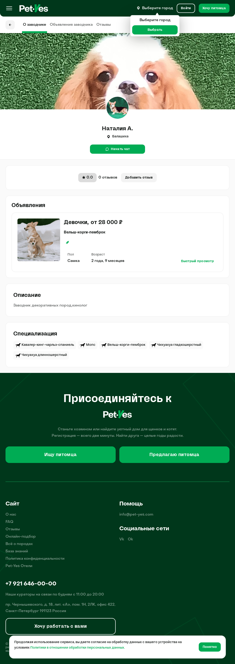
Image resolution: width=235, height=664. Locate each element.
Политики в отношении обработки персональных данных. (77, 647)
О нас (11, 514)
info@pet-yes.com (136, 514)
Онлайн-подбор (21, 537)
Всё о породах (19, 544)
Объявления (71, 25)
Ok (130, 539)
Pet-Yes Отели (19, 566)
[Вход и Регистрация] (186, 8)
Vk (121, 539)
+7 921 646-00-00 (31, 584)
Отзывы (103, 25)
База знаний (17, 551)
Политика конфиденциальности (35, 559)
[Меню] (9, 8)
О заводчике (34, 25)
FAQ (9, 522)
